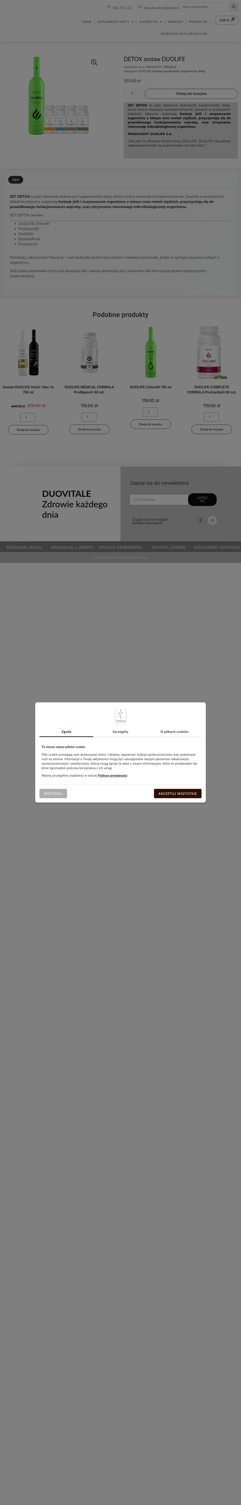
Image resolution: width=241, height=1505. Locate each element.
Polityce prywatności (112, 775)
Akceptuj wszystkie (177, 793)
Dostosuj (53, 793)
